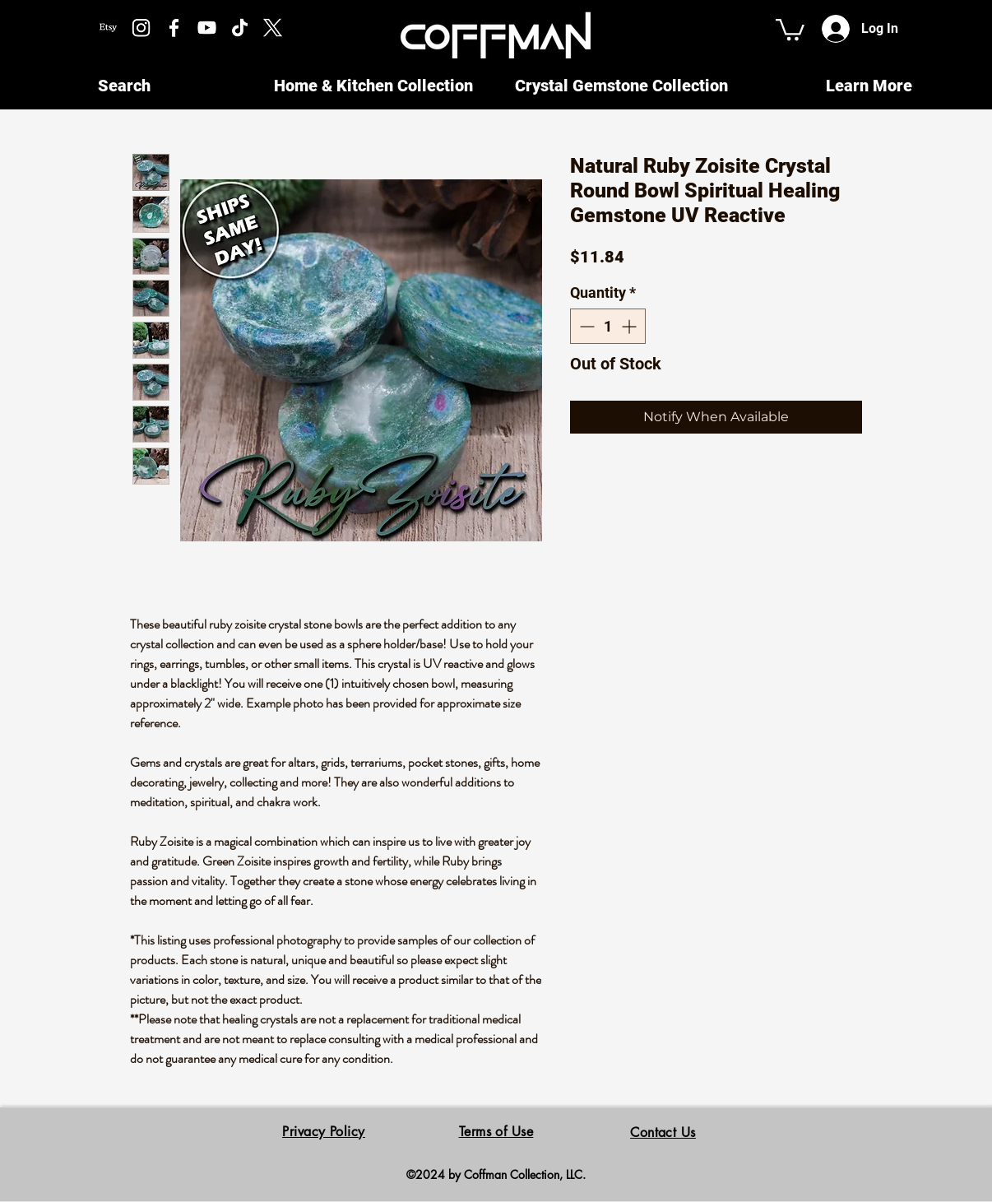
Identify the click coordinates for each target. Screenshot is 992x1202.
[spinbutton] (608, 326)
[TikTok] (240, 27)
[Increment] (630, 326)
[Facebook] (174, 27)
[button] (790, 28)
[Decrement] (585, 326)
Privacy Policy (323, 1131)
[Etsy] (108, 27)
